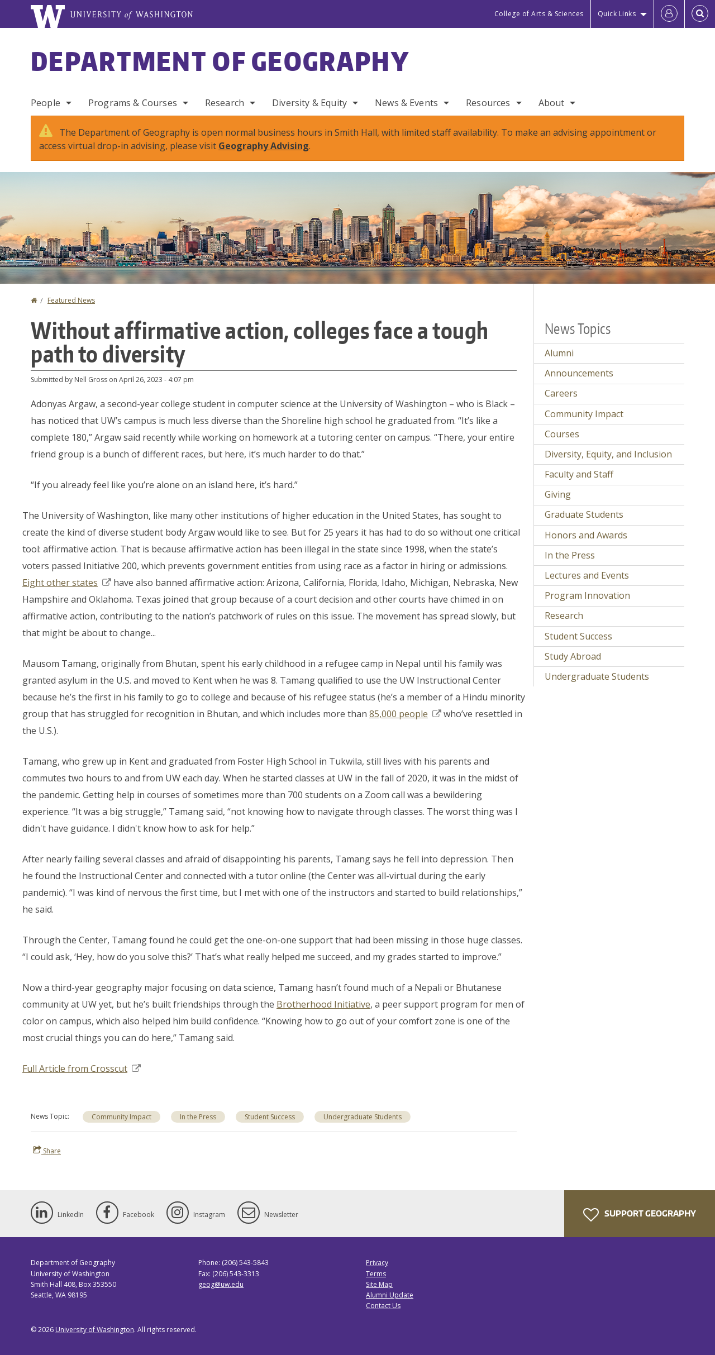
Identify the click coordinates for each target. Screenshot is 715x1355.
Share (47, 1151)
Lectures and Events (587, 575)
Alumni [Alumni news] (559, 353)
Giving (558, 494)
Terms (376, 1273)
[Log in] (669, 14)
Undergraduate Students (362, 1117)
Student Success (270, 1117)
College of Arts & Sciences (539, 13)
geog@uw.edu (221, 1284)
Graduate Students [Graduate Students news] (584, 514)
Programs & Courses (132, 103)
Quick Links (617, 13)
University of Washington (94, 1329)
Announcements (579, 373)
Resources (488, 103)
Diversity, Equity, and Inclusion (608, 454)
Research (224, 103)
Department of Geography (220, 61)
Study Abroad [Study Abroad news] (573, 656)
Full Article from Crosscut (81, 1068)
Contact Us (383, 1305)
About (551, 103)
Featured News (71, 300)
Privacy (377, 1262)
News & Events (406, 103)
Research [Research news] (564, 615)
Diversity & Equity (309, 103)
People (45, 103)
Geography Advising (263, 146)
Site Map (379, 1284)
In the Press (198, 1117)
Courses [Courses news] (562, 434)
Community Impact (121, 1117)
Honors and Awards (586, 535)
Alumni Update (389, 1295)
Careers (561, 393)
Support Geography (639, 1215)
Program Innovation (587, 595)
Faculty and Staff (579, 474)
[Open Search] (700, 14)
